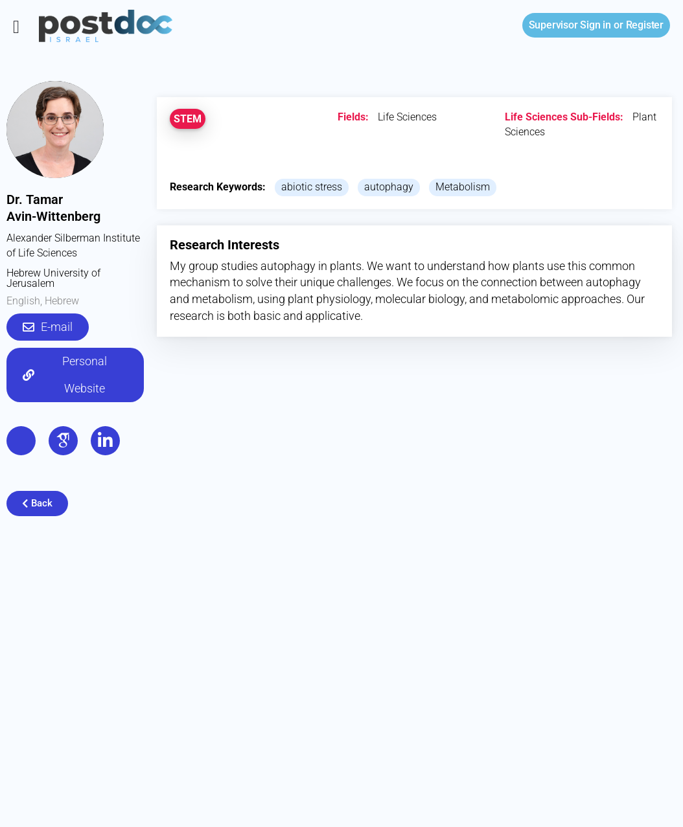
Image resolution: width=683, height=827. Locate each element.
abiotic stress (311, 187)
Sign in (570, 25)
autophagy (388, 187)
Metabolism (462, 187)
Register (645, 25)
